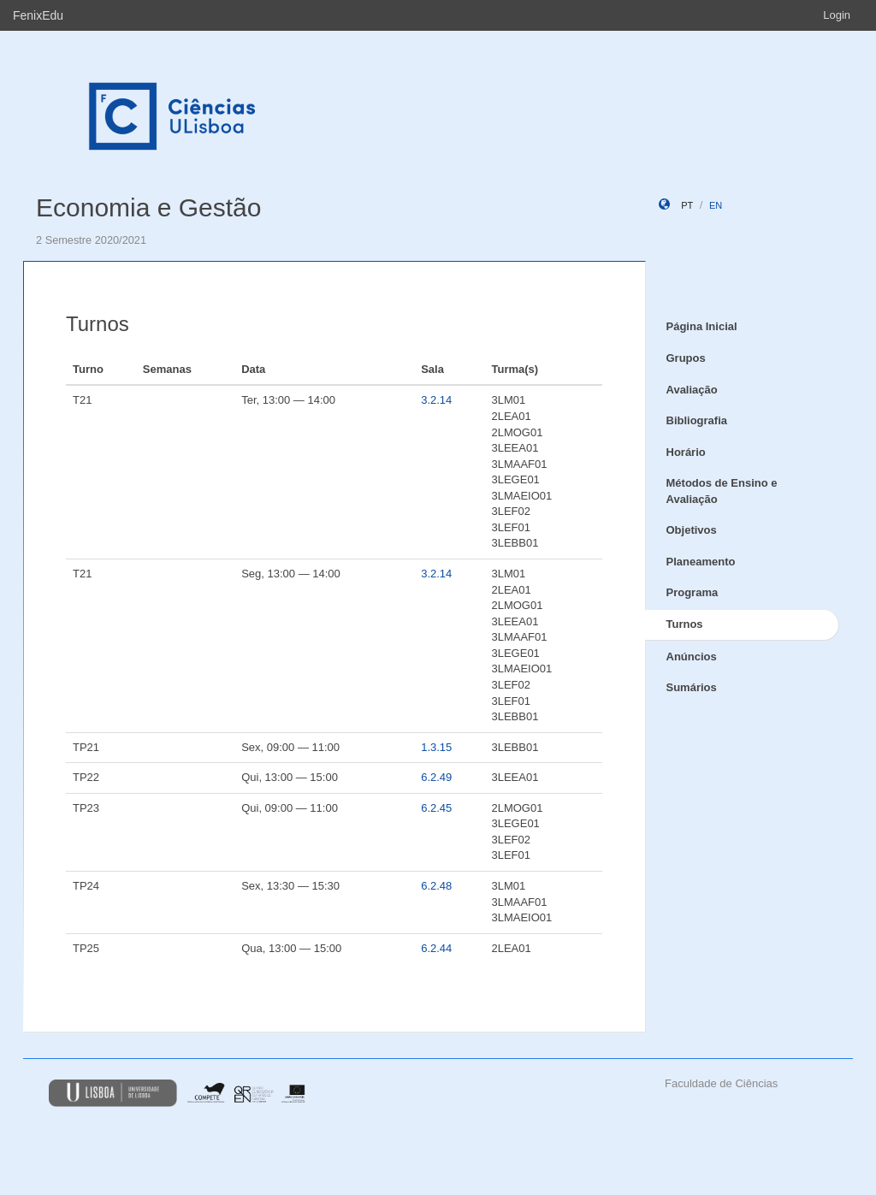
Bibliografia (697, 420)
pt (687, 205)
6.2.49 (436, 777)
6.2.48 (436, 885)
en (715, 205)
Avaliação (692, 389)
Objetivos (691, 530)
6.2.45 (436, 808)
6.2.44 (436, 948)
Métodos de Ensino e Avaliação (722, 491)
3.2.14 (436, 399)
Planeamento (701, 561)
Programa (692, 592)
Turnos (684, 624)
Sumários (691, 687)
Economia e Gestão (148, 207)
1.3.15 (436, 747)
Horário (686, 452)
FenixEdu (38, 15)
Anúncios (691, 656)
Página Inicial (701, 326)
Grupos (686, 358)
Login (836, 15)
